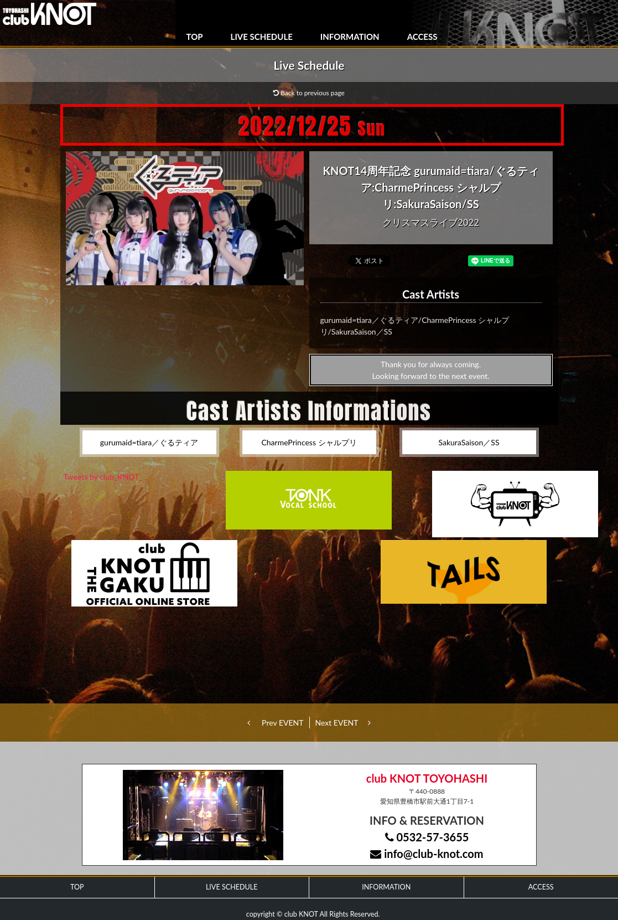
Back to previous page (309, 93)
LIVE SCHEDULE (262, 37)
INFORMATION (350, 37)
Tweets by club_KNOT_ (103, 476)
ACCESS (422, 37)
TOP (194, 37)
